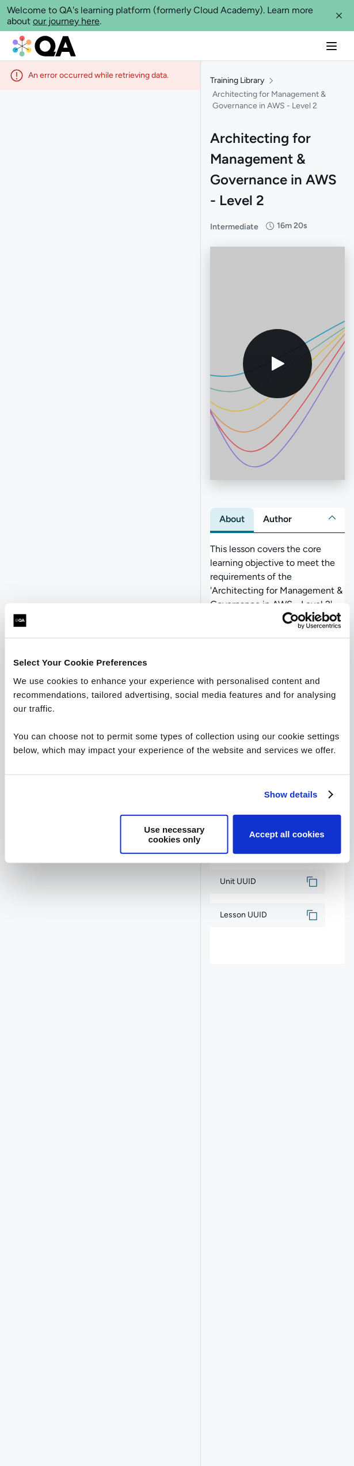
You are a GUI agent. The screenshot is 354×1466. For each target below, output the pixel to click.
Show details (291, 794)
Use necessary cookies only (174, 834)
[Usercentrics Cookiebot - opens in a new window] (290, 620)
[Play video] (277, 363)
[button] (339, 15)
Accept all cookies (287, 834)
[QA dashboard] (44, 46)
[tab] (232, 519)
